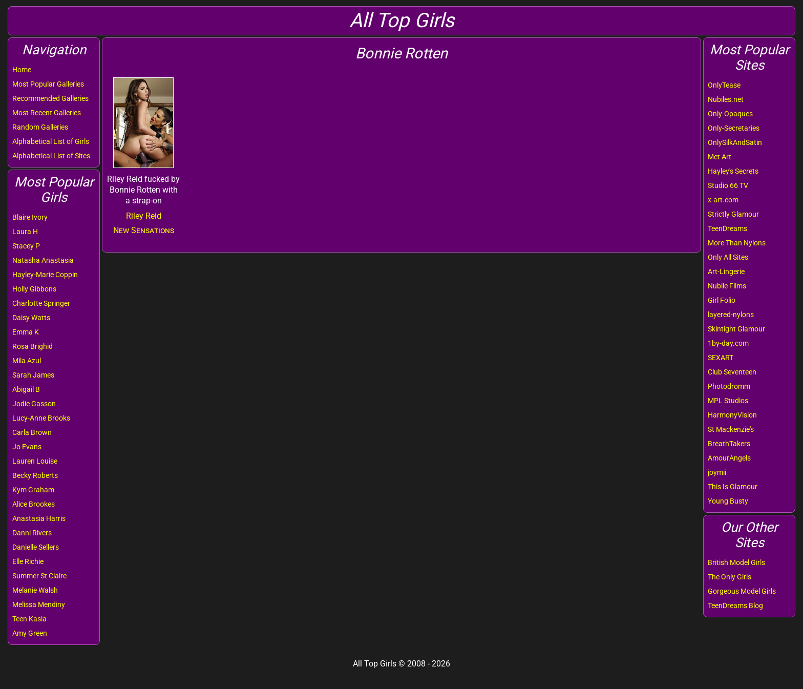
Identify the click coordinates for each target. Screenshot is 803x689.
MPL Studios (728, 400)
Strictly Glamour (733, 214)
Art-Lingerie (726, 271)
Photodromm (729, 386)
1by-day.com (728, 343)
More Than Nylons (737, 243)
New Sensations (143, 230)
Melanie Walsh (35, 590)
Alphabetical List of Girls (50, 141)
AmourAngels (729, 458)
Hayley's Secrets (733, 171)
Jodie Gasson (34, 404)
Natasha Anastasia (43, 260)
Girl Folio (721, 300)
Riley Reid (143, 216)
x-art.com (723, 200)
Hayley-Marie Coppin (45, 274)
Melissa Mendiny (38, 604)
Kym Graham (33, 490)
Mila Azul (26, 361)
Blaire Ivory (30, 217)
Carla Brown (32, 432)
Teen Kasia (29, 619)
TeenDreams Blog (735, 605)
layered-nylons (731, 314)
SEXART (720, 357)
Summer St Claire (39, 576)
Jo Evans (26, 447)
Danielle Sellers (35, 547)
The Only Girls (729, 577)
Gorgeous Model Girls (742, 591)
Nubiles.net (726, 99)
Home (21, 70)
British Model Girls (736, 562)
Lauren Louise (34, 461)
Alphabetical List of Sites (51, 156)
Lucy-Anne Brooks (41, 418)
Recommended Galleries (50, 98)
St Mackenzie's (731, 429)
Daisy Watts (31, 318)
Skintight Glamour (736, 329)
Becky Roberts (35, 475)
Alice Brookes (33, 504)
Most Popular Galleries (48, 84)
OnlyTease (724, 85)
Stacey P (26, 246)
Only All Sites (728, 257)
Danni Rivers (32, 533)
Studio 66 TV (728, 185)
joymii (717, 472)
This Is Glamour (732, 487)
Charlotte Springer (41, 303)
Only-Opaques (730, 114)
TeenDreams (727, 228)
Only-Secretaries (733, 128)
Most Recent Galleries (46, 113)
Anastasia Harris (39, 518)
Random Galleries (40, 127)
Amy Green (29, 633)
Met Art (719, 157)
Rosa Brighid (32, 346)
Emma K (25, 332)
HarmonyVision (732, 415)
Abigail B (26, 389)
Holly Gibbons (34, 289)
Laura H (25, 231)
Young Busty (728, 501)
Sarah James (33, 375)
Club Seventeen (732, 372)
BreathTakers (729, 444)
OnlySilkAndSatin (735, 142)
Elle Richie (28, 561)
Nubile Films (727, 286)
